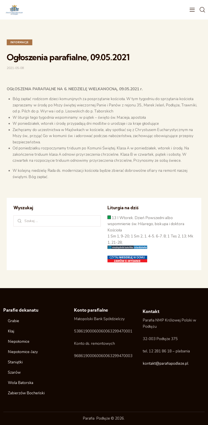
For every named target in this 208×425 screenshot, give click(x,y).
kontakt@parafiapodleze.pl (165, 363)
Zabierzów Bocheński (26, 393)
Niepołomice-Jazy (23, 351)
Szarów (14, 372)
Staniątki (15, 362)
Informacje (19, 42)
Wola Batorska (20, 382)
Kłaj (11, 331)
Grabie (13, 321)
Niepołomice (18, 341)
